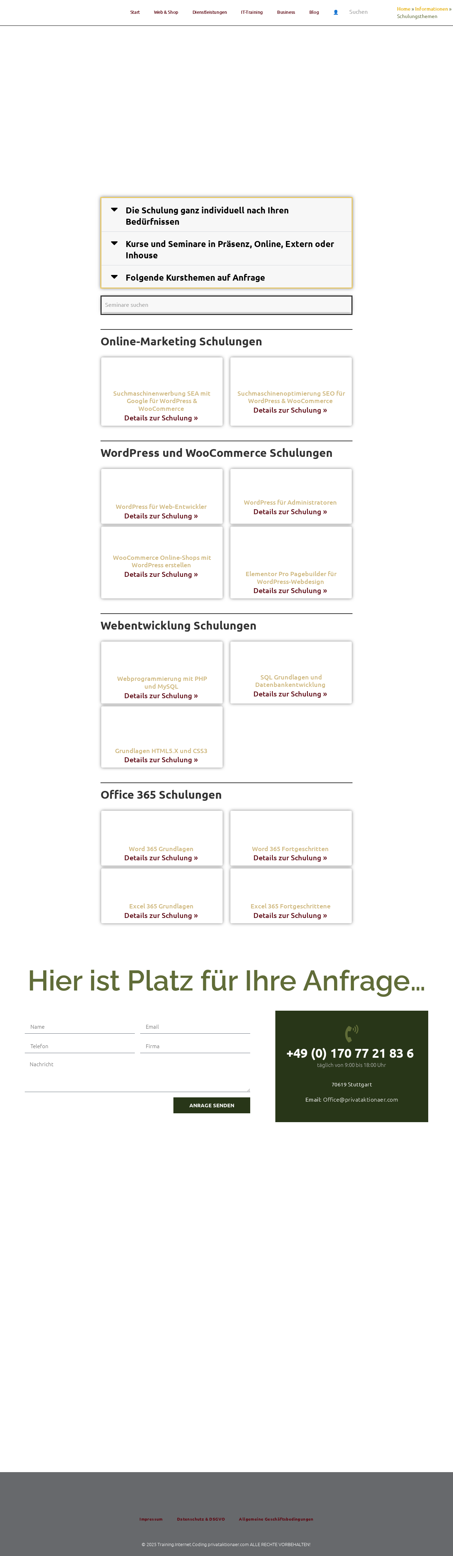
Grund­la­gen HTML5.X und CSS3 (162, 750)
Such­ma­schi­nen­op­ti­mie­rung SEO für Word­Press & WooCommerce (291, 397)
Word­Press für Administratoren (291, 502)
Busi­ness (286, 12)
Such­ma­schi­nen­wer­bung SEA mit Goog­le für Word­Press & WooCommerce (162, 400)
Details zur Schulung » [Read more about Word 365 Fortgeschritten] (291, 857)
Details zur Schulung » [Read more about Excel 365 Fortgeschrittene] (291, 915)
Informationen (431, 8)
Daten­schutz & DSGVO (201, 1519)
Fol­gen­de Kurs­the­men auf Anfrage (195, 277)
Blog (314, 12)
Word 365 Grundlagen (162, 848)
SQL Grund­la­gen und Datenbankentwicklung (291, 681)
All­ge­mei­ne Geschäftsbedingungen (276, 1519)
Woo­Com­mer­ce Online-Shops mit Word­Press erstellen (162, 561)
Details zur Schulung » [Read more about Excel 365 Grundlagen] (162, 915)
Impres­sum (151, 1519)
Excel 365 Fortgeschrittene (291, 906)
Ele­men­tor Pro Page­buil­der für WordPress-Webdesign (291, 577)
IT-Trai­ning (252, 12)
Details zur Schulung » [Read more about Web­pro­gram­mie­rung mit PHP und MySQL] (162, 695)
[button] (226, 214)
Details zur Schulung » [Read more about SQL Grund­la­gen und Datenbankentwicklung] (291, 693)
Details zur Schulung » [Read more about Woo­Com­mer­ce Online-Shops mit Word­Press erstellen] (162, 574)
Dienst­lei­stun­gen (210, 12)
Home (404, 8)
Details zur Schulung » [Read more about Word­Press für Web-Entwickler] (162, 515)
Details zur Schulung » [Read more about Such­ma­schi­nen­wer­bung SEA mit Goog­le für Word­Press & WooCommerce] (162, 417)
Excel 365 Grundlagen (162, 906)
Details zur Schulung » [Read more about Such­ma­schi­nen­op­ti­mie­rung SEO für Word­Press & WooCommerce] (291, 409)
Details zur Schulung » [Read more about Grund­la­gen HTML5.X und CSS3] (162, 759)
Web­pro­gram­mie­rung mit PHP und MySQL (162, 682)
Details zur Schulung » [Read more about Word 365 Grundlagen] (162, 857)
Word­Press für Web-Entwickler (162, 506)
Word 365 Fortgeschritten (291, 848)
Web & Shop (166, 12)
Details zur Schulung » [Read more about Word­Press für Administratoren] (291, 511)
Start (135, 12)
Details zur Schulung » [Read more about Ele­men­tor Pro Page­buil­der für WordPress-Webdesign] (291, 590)
